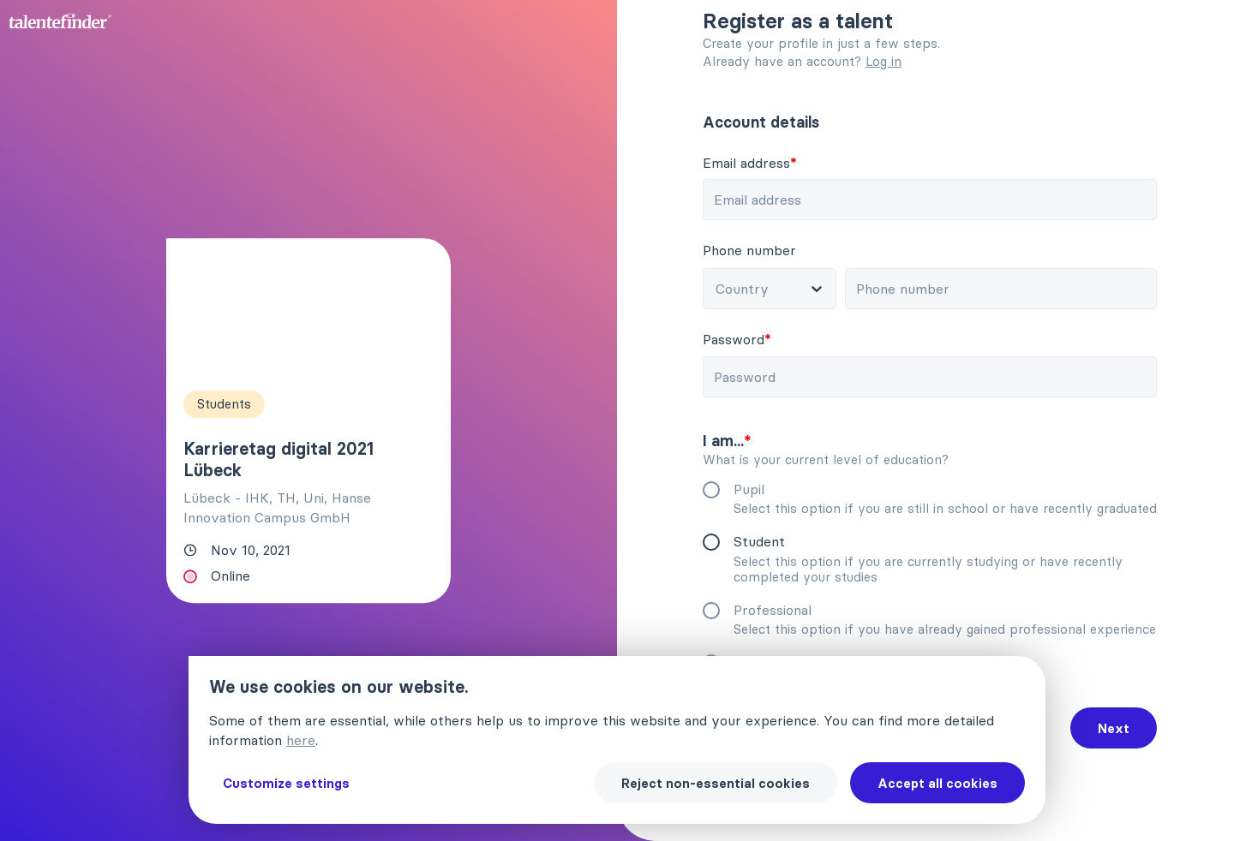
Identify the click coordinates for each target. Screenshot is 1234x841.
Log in (884, 61)
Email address (764, 162)
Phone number (764, 250)
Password (751, 339)
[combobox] (787, 288)
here (300, 740)
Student (774, 541)
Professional (787, 609)
